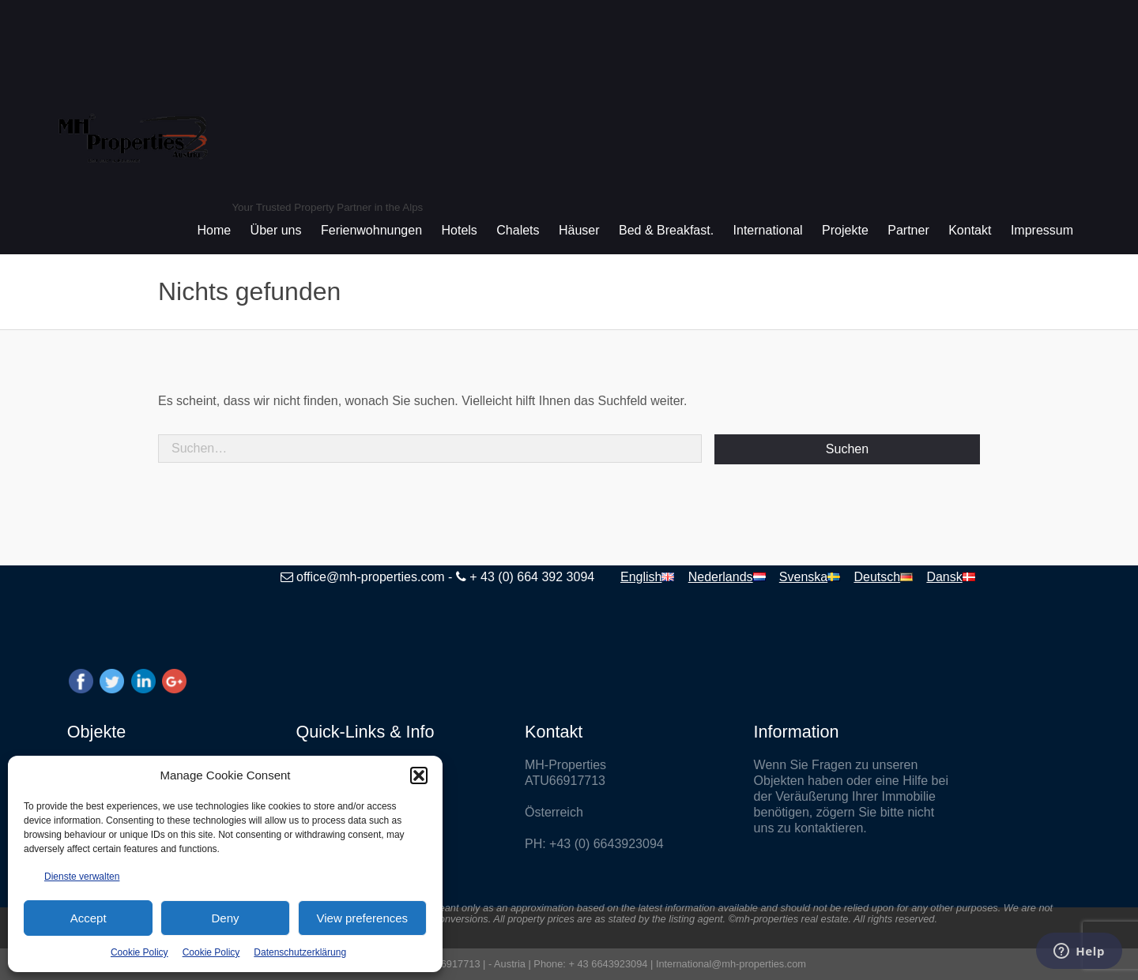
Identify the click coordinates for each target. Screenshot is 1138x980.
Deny (225, 918)
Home (214, 230)
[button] (419, 775)
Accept (88, 918)
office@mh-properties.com (370, 577)
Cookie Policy (139, 952)
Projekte (845, 230)
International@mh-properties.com (731, 964)
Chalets (517, 230)
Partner (908, 230)
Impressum (1042, 230)
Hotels (459, 230)
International (768, 230)
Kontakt (969, 230)
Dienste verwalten (81, 876)
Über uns (276, 230)
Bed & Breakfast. (666, 230)
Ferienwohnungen (371, 230)
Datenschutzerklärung (300, 952)
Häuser (579, 230)
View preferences (363, 918)
